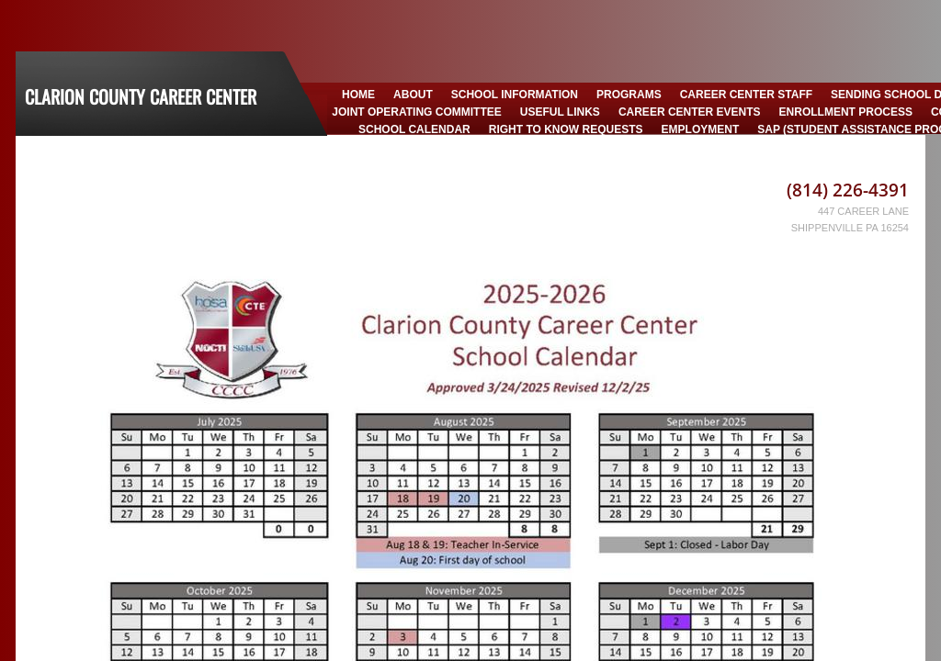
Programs (629, 94)
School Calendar (414, 129)
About (413, 94)
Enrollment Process (846, 112)
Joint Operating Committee (416, 112)
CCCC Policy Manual (667, 147)
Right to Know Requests (566, 129)
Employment (701, 129)
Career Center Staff (746, 94)
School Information (514, 94)
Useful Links (560, 112)
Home (358, 94)
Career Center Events (689, 112)
